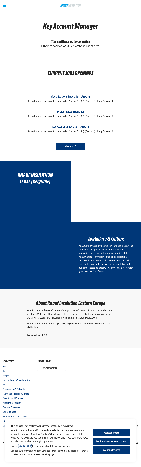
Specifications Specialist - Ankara (70, 96)
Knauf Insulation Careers (15, 416)
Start (5, 366)
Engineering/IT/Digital (14, 389)
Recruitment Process (13, 398)
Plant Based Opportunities (16, 393)
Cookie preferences (111, 450)
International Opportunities (16, 380)
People (6, 375)
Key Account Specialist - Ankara (70, 127)
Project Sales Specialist (70, 112)
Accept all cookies (111, 432)
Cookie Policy (25, 446)
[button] (135, 5)
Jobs (5, 371)
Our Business (9, 411)
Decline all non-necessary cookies (111, 441)
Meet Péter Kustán (12, 402)
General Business (11, 407)
